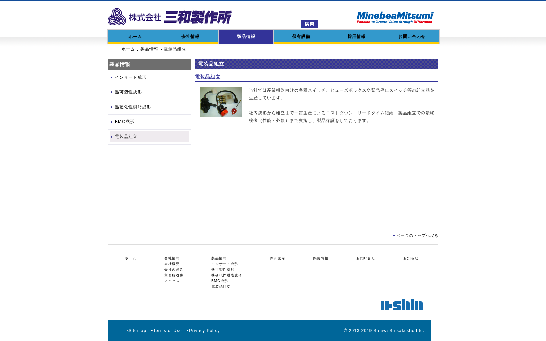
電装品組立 (126, 136)
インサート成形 (131, 77)
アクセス (172, 281)
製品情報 (246, 36)
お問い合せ (365, 258)
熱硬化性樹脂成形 (133, 106)
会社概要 (172, 264)
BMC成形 (124, 121)
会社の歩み (174, 269)
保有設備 (301, 36)
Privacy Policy (204, 330)
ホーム (135, 36)
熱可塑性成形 (128, 92)
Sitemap (137, 330)
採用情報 (357, 36)
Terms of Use (167, 330)
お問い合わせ (412, 36)
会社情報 (190, 36)
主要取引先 (174, 275)
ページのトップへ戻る (417, 235)
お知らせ (411, 258)
